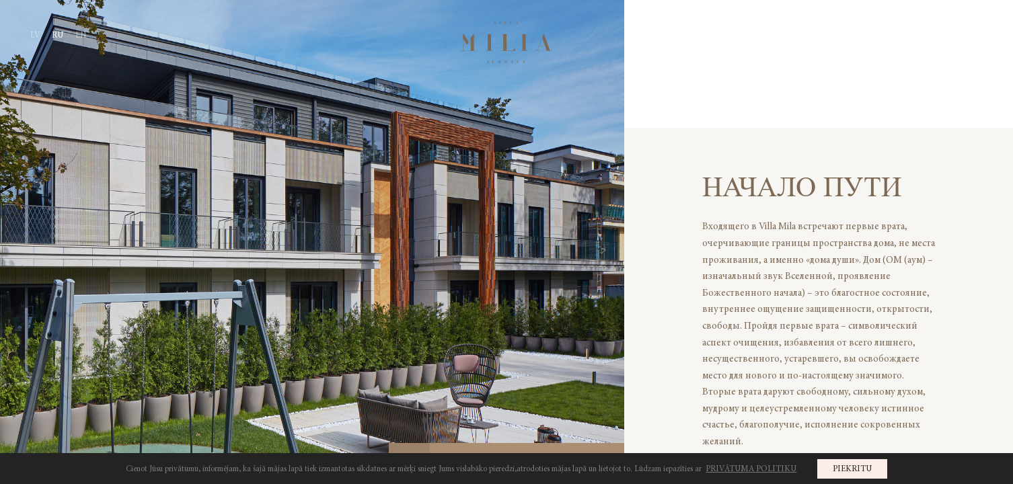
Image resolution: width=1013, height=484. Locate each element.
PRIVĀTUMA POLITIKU (751, 468)
